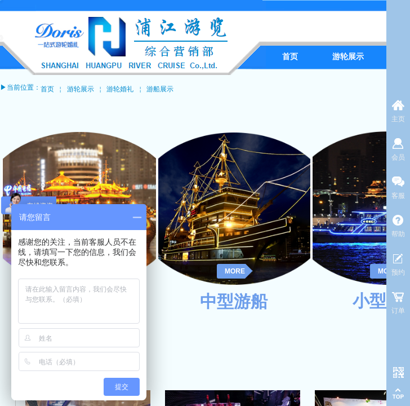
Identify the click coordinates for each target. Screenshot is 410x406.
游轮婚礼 (119, 89)
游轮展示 (80, 89)
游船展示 (159, 89)
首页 (47, 89)
